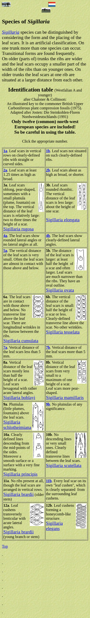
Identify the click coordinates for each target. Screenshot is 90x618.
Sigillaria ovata (60, 290)
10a (6, 435)
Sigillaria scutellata (64, 465)
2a (5, 170)
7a (5, 347)
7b (48, 347)
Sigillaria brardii (18, 494)
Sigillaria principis (20, 474)
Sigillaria (10, 32)
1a (5, 151)
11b (49, 481)
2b (48, 170)
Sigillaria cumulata (20, 340)
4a (5, 236)
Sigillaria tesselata (63, 332)
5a (5, 251)
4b (48, 236)
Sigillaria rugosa (18, 228)
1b (48, 151)
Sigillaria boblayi (19, 397)
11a (6, 481)
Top (5, 546)
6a (5, 297)
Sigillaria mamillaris (65, 397)
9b (48, 404)
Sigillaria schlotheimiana (17, 425)
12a (6, 505)
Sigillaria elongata (63, 219)
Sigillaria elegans (54, 526)
